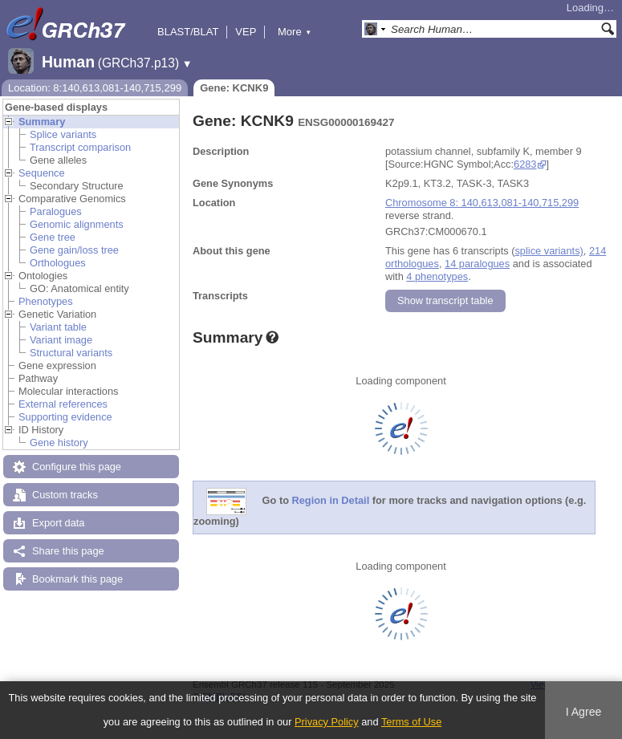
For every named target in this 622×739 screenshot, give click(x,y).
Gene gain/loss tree (74, 250)
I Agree (584, 711)
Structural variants (71, 353)
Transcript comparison (80, 147)
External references (63, 404)
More (294, 32)
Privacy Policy (327, 722)
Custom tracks (65, 495)
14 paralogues (477, 264)
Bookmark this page (77, 579)
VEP (245, 32)
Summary (41, 122)
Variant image (61, 340)
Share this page (68, 551)
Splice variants (63, 134)
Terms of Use (411, 722)
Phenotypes (45, 301)
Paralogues (56, 211)
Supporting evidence (65, 417)
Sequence (41, 173)
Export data (58, 523)
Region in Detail (331, 501)
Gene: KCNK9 (234, 88)
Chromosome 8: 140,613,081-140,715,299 (482, 203)
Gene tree (52, 237)
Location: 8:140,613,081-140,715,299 (94, 88)
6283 (525, 164)
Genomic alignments (77, 224)
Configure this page (76, 467)
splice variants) (548, 251)
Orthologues (58, 263)
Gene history (59, 442)
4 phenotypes (437, 276)
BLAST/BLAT (187, 32)
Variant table (58, 327)
